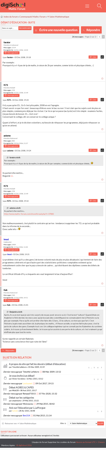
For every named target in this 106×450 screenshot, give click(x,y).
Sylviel (14, 411)
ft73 (6, 85)
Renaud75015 (29, 393)
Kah (5, 290)
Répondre (91, 30)
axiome (7, 135)
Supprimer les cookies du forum (61, 442)
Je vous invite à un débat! (22, 375)
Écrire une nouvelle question (58, 30)
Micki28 (15, 390)
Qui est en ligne (8, 432)
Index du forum (11, 16)
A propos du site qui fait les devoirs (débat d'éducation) (37, 364)
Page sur (90, 36)
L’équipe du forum (39, 442)
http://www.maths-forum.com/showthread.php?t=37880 (29, 214)
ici (12, 176)
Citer (93, 57)
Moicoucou (28, 404)
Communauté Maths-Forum (32, 16)
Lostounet (27, 383)
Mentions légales (8, 445)
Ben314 (26, 415)
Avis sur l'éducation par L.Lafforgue (27, 407)
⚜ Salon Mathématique (58, 16)
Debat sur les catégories (21, 397)
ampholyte (16, 401)
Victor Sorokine (18, 379)
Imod (6, 239)
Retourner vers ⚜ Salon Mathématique (19, 423)
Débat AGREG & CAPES (21, 387)
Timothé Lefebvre (19, 367)
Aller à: (63, 423)
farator (7, 42)
